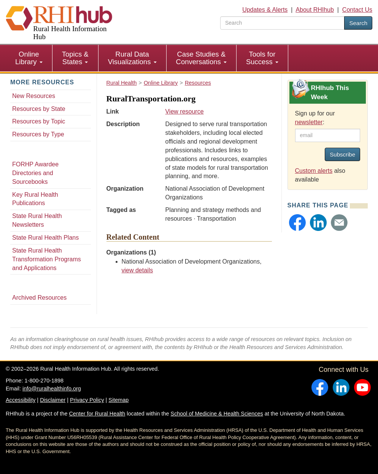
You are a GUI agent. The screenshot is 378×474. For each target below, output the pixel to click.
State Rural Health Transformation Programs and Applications (46, 259)
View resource (184, 111)
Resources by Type (38, 134)
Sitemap (118, 400)
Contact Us (357, 9)
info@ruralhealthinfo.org (51, 389)
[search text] (282, 23)
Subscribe (342, 154)
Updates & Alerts (264, 9)
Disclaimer (52, 400)
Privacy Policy (87, 400)
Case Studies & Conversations (201, 58)
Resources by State (38, 109)
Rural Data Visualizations (132, 58)
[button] (297, 222)
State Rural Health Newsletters (37, 220)
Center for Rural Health (97, 414)
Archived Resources (39, 297)
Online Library (29, 58)
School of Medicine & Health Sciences (217, 414)
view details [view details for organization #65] (137, 270)
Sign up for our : (315, 117)
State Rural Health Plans (45, 237)
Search (358, 23)
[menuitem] (29, 58)
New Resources (33, 96)
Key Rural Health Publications (35, 199)
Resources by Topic (38, 121)
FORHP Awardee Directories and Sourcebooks (35, 173)
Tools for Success (262, 58)
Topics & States (75, 58)
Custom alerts (314, 170)
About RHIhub (314, 9)
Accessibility (20, 400)
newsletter (309, 122)
